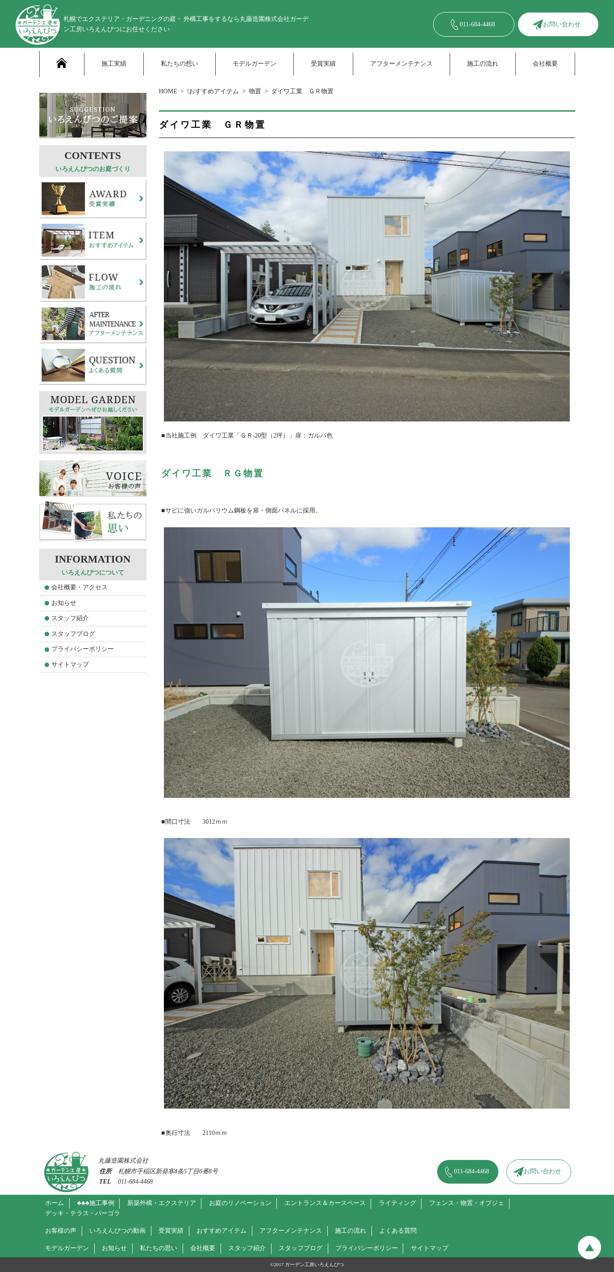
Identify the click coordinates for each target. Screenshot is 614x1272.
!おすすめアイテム (213, 91)
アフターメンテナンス (401, 63)
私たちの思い (158, 1248)
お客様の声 (60, 1230)
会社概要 (545, 63)
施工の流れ (482, 63)
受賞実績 (323, 63)
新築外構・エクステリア (161, 1203)
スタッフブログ (73, 633)
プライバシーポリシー (82, 649)
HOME (168, 91)
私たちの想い (179, 63)
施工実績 (113, 63)
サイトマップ (70, 664)
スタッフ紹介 (70, 618)
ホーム (54, 1203)
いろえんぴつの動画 (117, 1230)
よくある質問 (398, 1230)
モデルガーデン (254, 63)
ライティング (397, 1203)
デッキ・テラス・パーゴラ (82, 1213)
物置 (255, 91)
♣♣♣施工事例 (95, 1203)
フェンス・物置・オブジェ (466, 1203)
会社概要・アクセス (79, 587)
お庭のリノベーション (240, 1203)
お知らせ (63, 603)
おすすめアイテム (221, 1230)
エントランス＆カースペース (325, 1203)
